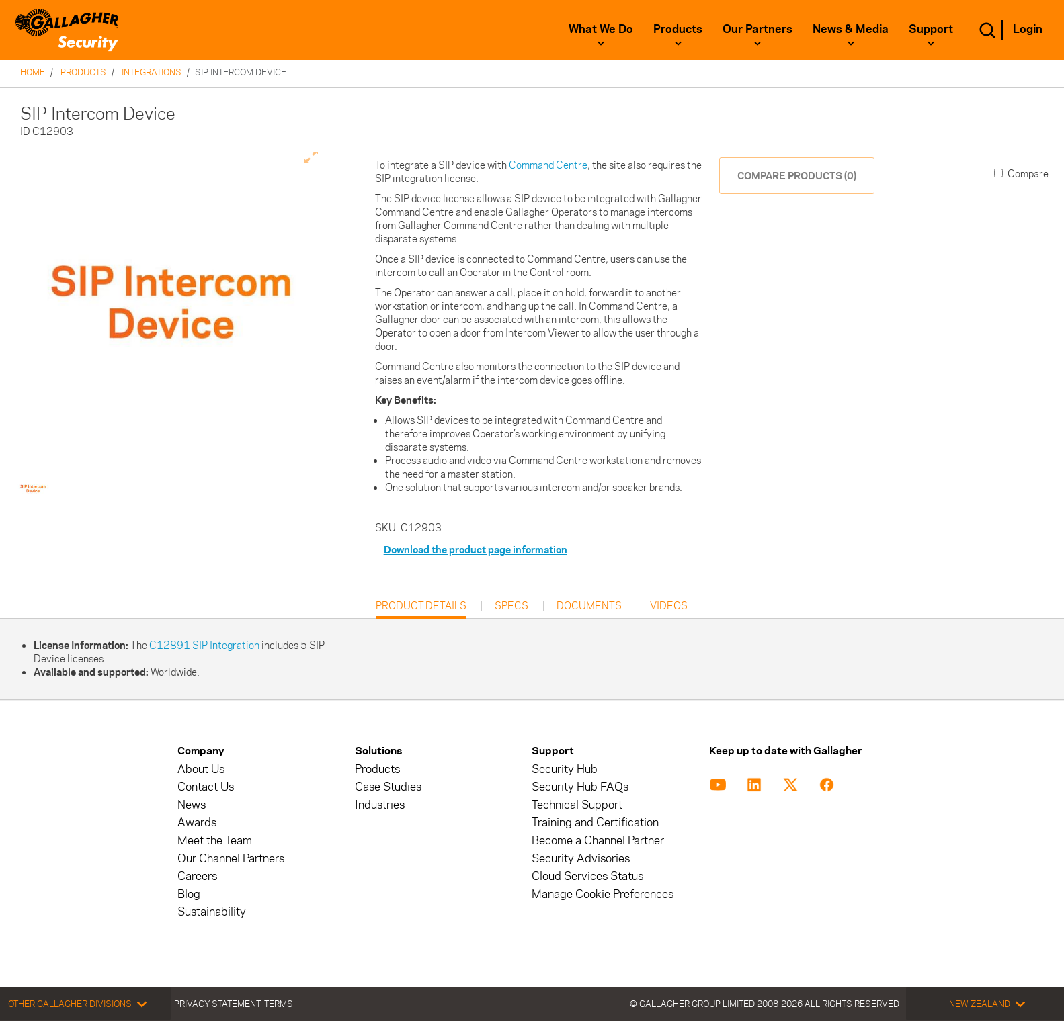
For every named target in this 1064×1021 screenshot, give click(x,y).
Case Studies (388, 787)
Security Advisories (581, 859)
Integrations (151, 72)
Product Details (421, 609)
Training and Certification (595, 822)
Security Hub (565, 769)
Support (931, 29)
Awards (196, 822)
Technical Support (577, 805)
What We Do (601, 29)
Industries (380, 805)
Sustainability (211, 912)
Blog (188, 894)
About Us (200, 769)
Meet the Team (214, 841)
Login (1027, 29)
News (191, 805)
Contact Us (205, 787)
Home (32, 72)
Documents (589, 606)
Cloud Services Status (587, 876)
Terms (278, 1003)
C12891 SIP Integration (204, 645)
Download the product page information (475, 550)
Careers (197, 876)
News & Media (851, 29)
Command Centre (548, 165)
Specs (511, 606)
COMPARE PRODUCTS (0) (796, 176)
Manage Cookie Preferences (602, 894)
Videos (669, 606)
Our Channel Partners (230, 859)
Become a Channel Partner (598, 841)
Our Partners (757, 29)
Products (677, 29)
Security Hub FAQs (580, 787)
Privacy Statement (217, 1003)
